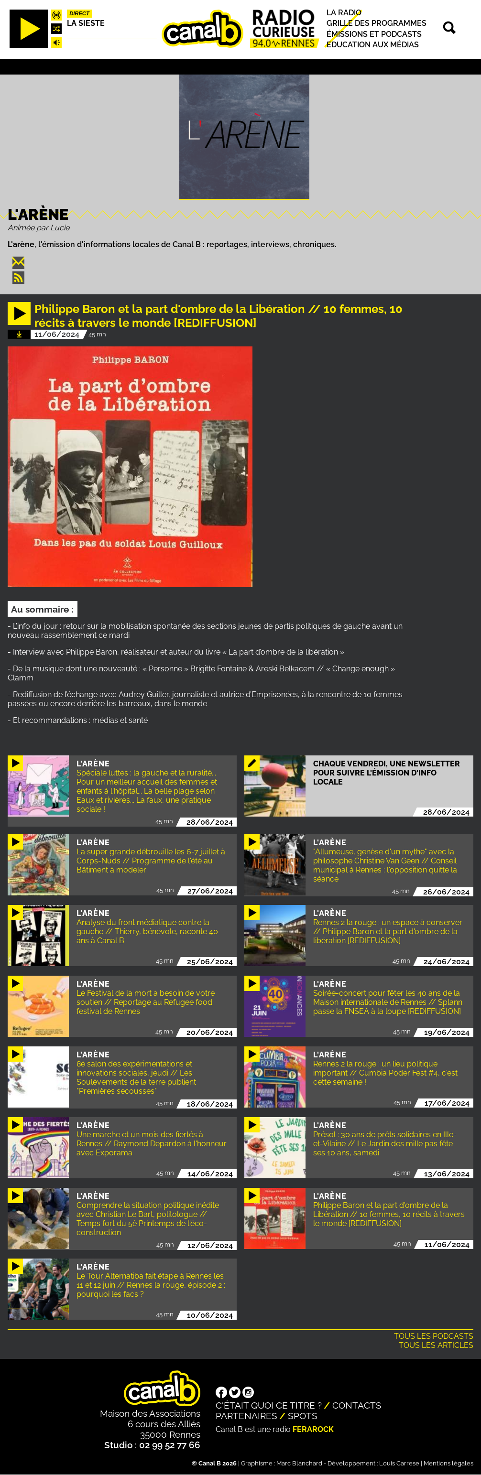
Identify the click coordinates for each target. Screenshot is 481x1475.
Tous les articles (436, 1345)
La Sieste (86, 23)
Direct (79, 13)
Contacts (357, 1405)
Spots (302, 1415)
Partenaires (246, 1415)
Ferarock (313, 1429)
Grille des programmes (376, 23)
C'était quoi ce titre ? (269, 1405)
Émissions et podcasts (374, 34)
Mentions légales (448, 1463)
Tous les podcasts (433, 1336)
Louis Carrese (399, 1463)
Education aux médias (373, 44)
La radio (344, 12)
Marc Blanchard (299, 1463)
